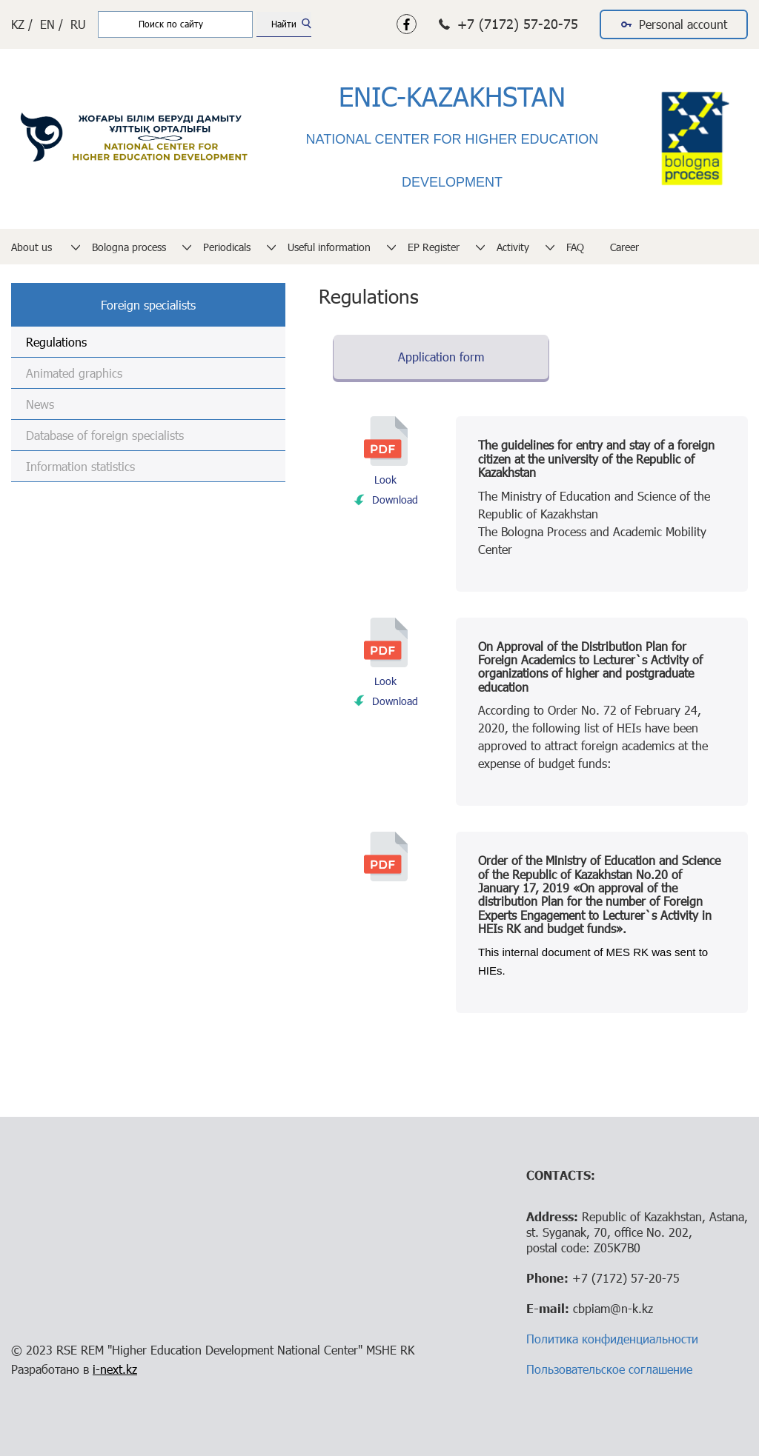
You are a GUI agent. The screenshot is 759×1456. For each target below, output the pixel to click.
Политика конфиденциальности (612, 1339)
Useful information (329, 247)
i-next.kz (115, 1369)
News (40, 404)
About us (33, 247)
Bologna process (129, 247)
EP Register (434, 247)
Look (385, 479)
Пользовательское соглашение (609, 1369)
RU (78, 24)
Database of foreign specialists (105, 435)
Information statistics (80, 466)
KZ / (22, 24)
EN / (51, 24)
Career (624, 247)
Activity (513, 247)
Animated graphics (74, 373)
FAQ (575, 247)
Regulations (56, 342)
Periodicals (227, 247)
